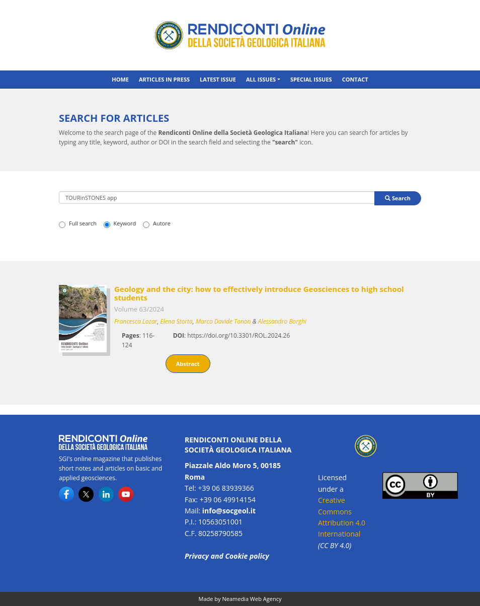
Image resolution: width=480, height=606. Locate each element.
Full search (78, 223)
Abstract (188, 363)
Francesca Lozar (135, 321)
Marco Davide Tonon (223, 321)
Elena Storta (177, 321)
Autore (157, 223)
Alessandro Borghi (282, 321)
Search (398, 198)
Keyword (120, 223)
